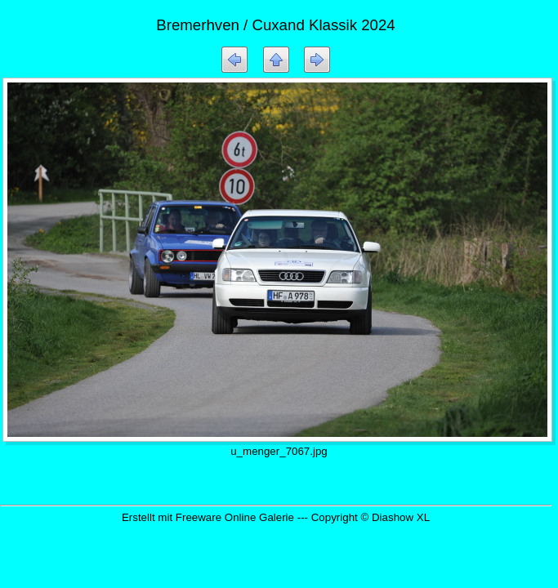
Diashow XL (401, 517)
